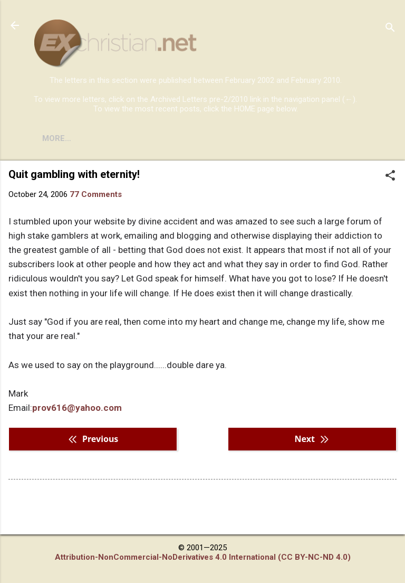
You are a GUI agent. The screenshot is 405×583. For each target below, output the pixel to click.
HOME (53, 138)
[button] (390, 176)
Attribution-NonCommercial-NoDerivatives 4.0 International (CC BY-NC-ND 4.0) (203, 557)
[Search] (390, 29)
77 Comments (96, 194)
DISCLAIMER (154, 138)
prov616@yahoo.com (77, 407)
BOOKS (97, 138)
